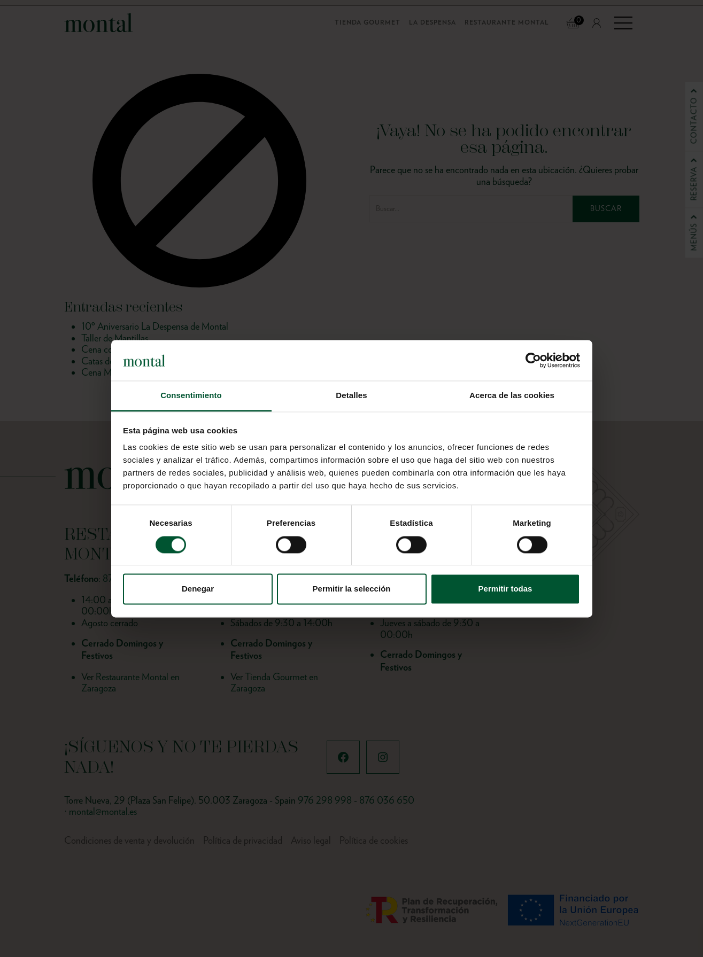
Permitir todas (505, 589)
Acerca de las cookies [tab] (511, 395)
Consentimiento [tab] (191, 395)
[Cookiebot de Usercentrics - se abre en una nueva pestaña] (533, 360)
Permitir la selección (352, 589)
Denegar (198, 589)
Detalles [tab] (351, 395)
